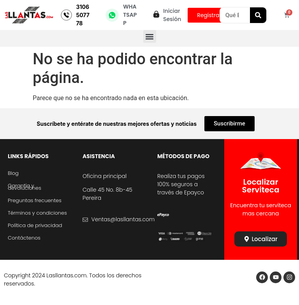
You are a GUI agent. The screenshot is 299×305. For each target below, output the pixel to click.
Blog (13, 173)
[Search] (258, 15)
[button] (149, 36)
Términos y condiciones (37, 213)
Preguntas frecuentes (35, 200)
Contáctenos (24, 238)
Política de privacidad (35, 225)
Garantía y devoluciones (24, 187)
